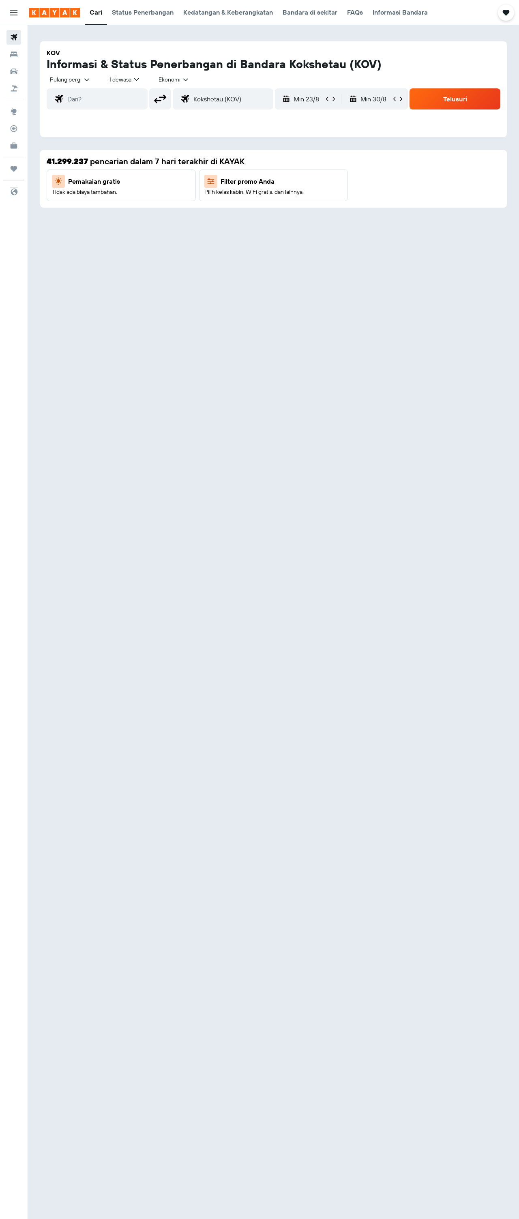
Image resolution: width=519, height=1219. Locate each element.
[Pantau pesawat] (13, 128)
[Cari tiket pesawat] (13, 37)
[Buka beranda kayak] (54, 12)
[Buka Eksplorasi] (13, 111)
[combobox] (70, 79)
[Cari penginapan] (13, 54)
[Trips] (13, 169)
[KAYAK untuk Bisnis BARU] (13, 145)
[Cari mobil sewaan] (13, 71)
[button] (14, 12)
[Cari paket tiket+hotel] (13, 88)
